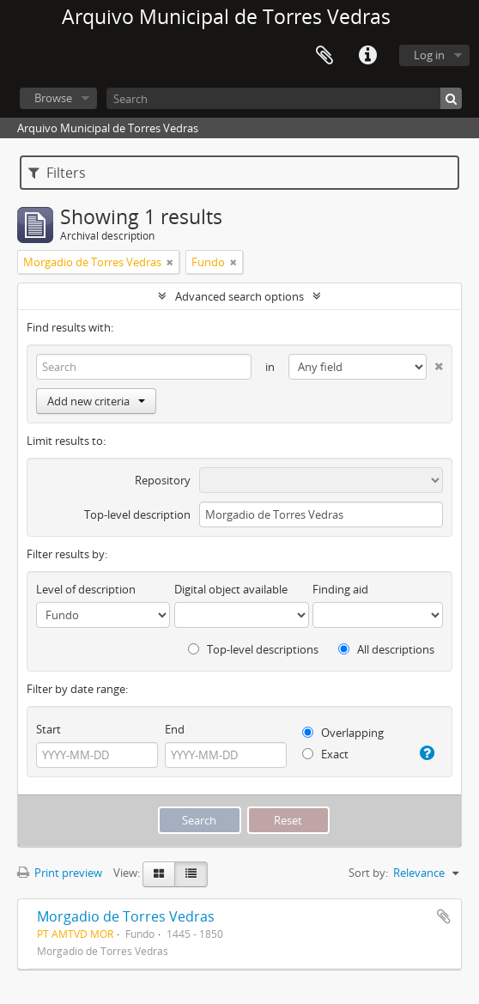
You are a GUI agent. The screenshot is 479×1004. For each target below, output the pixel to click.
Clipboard (324, 55)
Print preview (59, 872)
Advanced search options (239, 296)
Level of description (86, 589)
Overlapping (343, 732)
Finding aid (340, 589)
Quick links (367, 55)
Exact (325, 754)
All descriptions (386, 649)
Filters (57, 172)
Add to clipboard (443, 916)
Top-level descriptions (253, 649)
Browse (53, 98)
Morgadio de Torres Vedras (126, 916)
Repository (163, 480)
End (175, 729)
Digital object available (231, 589)
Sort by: (368, 872)
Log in (429, 55)
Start (48, 729)
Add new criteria (96, 401)
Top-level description (137, 514)
